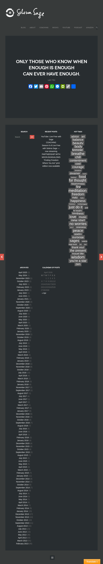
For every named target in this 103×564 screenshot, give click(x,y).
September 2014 (23, 492)
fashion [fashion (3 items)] (73, 182)
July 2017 (23, 400)
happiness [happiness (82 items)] (78, 205)
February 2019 (23, 362)
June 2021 (22, 300)
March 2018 (23, 383)
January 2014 (22, 515)
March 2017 (23, 409)
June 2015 (22, 465)
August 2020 (23, 315)
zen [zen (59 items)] (78, 268)
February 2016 (23, 442)
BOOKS (55, 28)
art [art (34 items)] (83, 140)
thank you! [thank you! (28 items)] (78, 251)
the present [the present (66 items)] (78, 255)
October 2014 (22, 489)
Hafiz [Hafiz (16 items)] (75, 202)
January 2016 (22, 445)
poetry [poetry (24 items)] (78, 238)
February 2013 (22, 548)
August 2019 (23, 344)
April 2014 (23, 507)
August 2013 (22, 530)
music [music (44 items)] (83, 221)
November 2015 (23, 451)
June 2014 (22, 501)
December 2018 (23, 368)
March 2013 (22, 545)
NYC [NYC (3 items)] (71, 232)
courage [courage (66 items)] (78, 171)
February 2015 (23, 477)
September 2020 (23, 312)
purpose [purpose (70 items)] (78, 241)
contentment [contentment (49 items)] (78, 164)
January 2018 (22, 389)
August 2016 (23, 430)
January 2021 (22, 303)
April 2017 (23, 406)
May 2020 (23, 324)
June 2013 (22, 536)
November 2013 (22, 521)
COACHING (43, 28)
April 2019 (23, 356)
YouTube (65, 28)
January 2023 (22, 294)
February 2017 (23, 412)
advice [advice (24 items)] (75, 140)
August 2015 (23, 459)
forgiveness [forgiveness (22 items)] (78, 188)
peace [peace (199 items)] (78, 235)
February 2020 (23, 333)
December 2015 (23, 448)
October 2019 (22, 341)
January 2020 (22, 336)
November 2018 (23, 371)
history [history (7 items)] (72, 208)
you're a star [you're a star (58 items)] (77, 265)
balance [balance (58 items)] (78, 144)
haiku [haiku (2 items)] (82, 202)
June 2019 (22, 350)
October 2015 (22, 454)
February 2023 (23, 291)
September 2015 (23, 456)
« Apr (44, 297)
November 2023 (23, 283)
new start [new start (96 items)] (78, 224)
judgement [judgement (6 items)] (82, 208)
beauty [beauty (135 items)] (78, 147)
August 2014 (23, 495)
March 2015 (23, 474)
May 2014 (23, 504)
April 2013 (22, 542)
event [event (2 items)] (84, 178)
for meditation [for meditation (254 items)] (77, 193)
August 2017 (23, 398)
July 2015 (23, 462)
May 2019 (23, 353)
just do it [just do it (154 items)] (75, 211)
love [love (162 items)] (72, 221)
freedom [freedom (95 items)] (78, 198)
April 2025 (23, 277)
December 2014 (23, 483)
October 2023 (22, 285)
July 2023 (23, 288)
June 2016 (22, 436)
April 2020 (23, 327)
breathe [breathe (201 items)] (78, 158)
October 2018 (22, 374)
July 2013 (22, 533)
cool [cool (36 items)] (78, 168)
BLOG (22, 28)
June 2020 (22, 321)
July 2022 (23, 297)
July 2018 (22, 377)
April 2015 (23, 471)
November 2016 (23, 421)
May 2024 (23, 280)
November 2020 (23, 306)
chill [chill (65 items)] (78, 161)
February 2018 (23, 386)
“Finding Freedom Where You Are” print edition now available (51, 167)
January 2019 (22, 365)
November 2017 (23, 392)
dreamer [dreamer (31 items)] (75, 177)
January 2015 (22, 480)
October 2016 (22, 424)
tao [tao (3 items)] (85, 249)
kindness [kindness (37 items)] (78, 217)
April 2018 (23, 380)
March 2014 (23, 510)
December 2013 (22, 518)
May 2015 (23, 468)
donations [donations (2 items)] (78, 175)
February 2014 (23, 512)
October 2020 (22, 309)
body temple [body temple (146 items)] (77, 152)
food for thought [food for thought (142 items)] (77, 183)
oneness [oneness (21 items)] (81, 231)
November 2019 (23, 339)
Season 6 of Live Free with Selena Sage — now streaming (51, 153)
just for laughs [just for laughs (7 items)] (80, 213)
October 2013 (22, 524)
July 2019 (23, 347)
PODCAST (77, 28)
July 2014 (23, 498)
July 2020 (23, 318)
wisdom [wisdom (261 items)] (78, 261)
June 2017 (22, 403)
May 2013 (22, 539)
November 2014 (23, 486)
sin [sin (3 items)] (81, 249)
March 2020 (23, 330)
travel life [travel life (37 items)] (78, 258)
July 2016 (23, 433)
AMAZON (89, 28)
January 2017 (22, 415)
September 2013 (22, 527)
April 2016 (23, 439)
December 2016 (23, 418)
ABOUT (32, 28)
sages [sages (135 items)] (74, 245)
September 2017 (23, 395)
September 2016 (23, 427)
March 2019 (23, 359)
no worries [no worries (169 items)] (78, 228)
